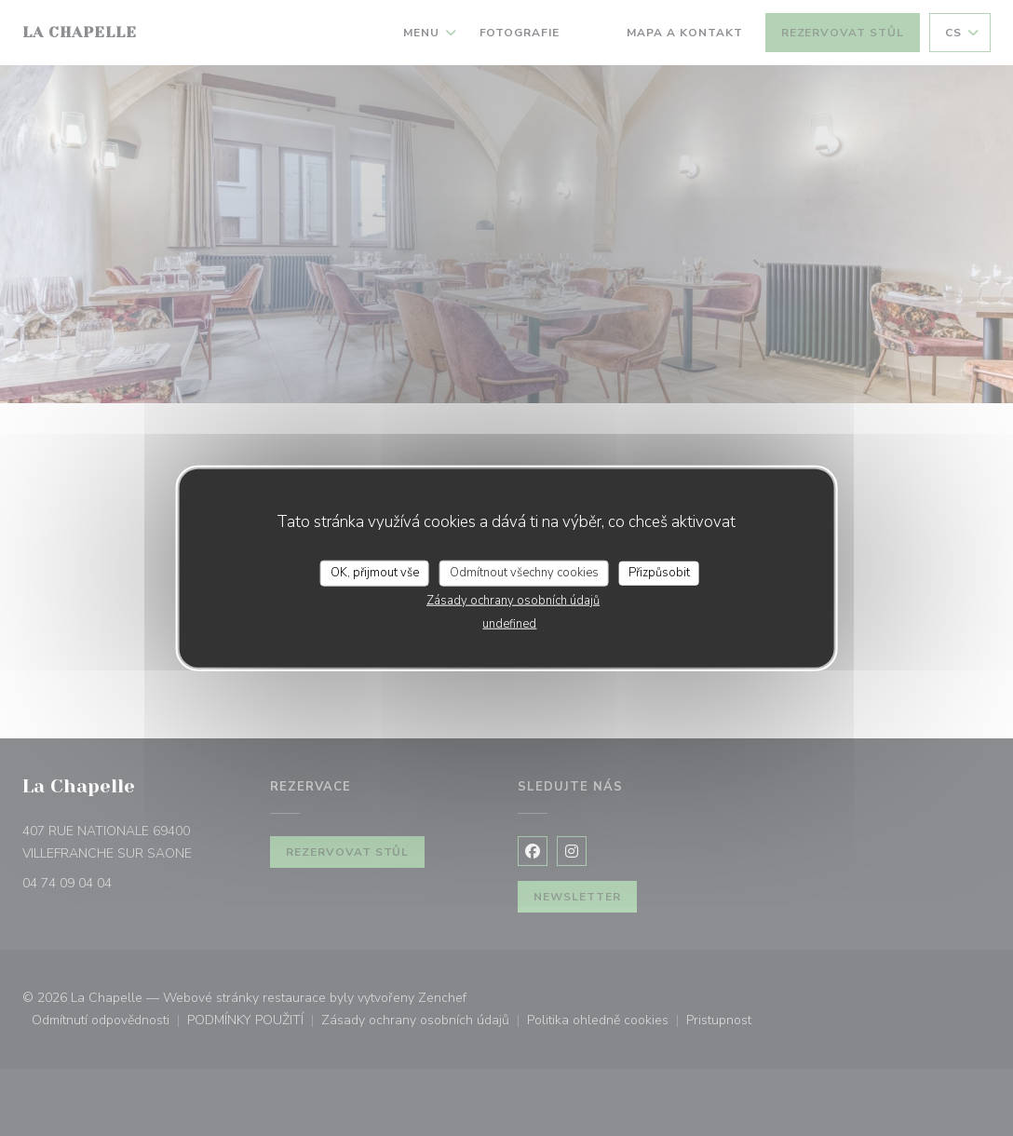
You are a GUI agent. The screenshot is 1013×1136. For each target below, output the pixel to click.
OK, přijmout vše (375, 572)
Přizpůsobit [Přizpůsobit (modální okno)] (659, 572)
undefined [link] (509, 623)
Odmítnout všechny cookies (524, 572)
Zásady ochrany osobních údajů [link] (513, 599)
